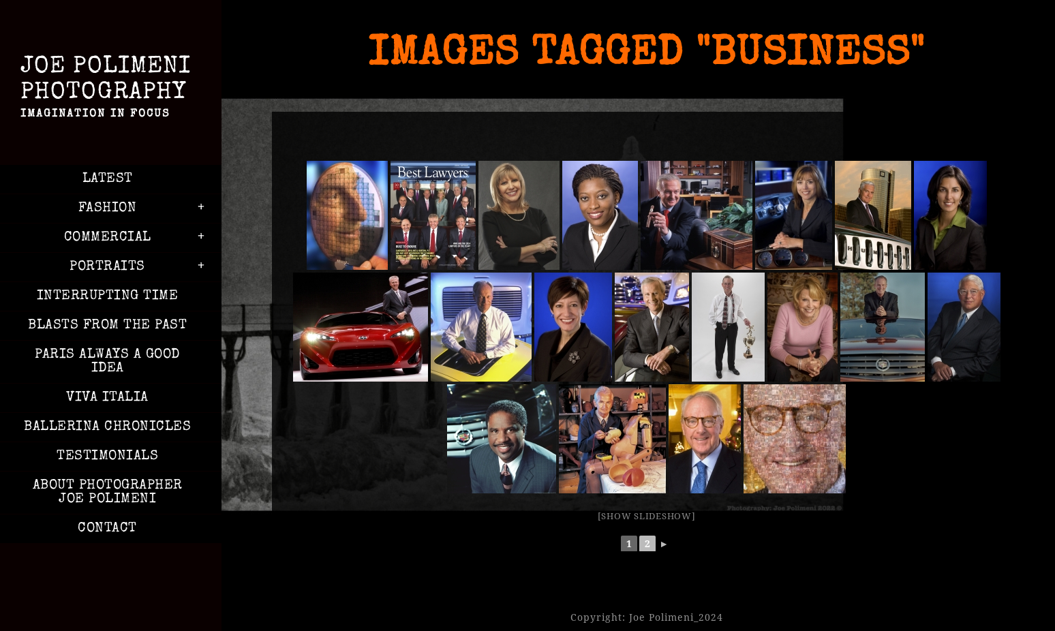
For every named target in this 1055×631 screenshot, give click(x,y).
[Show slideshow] (647, 516)
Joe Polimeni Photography (107, 90)
